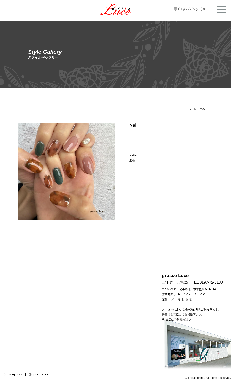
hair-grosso (15, 374)
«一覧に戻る (197, 109)
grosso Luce (115, 9)
